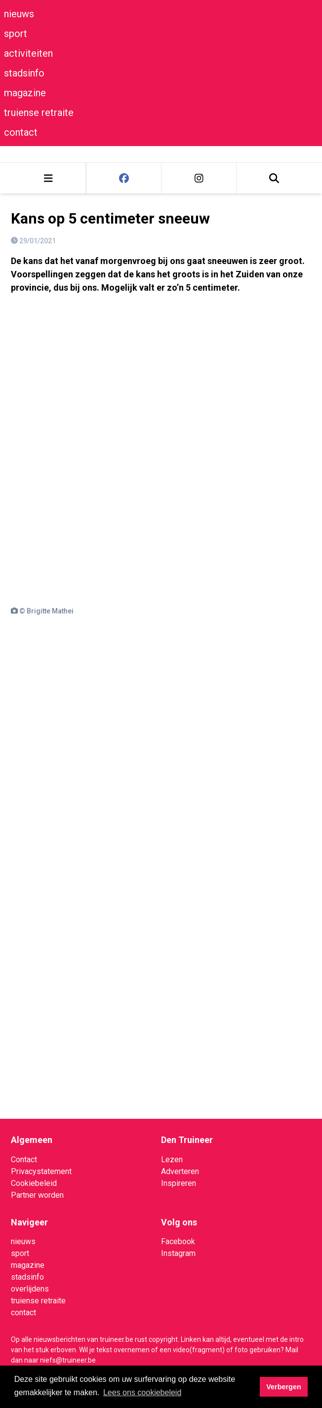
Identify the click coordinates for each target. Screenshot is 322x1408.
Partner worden (37, 1195)
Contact (24, 1159)
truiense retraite (39, 112)
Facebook (178, 1241)
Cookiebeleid (34, 1183)
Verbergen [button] (283, 1387)
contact (21, 132)
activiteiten (28, 53)
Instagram (178, 1253)
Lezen (172, 1159)
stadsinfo (24, 73)
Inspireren (178, 1183)
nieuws (19, 14)
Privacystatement (41, 1171)
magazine (25, 93)
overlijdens (30, 1289)
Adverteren (180, 1171)
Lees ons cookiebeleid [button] (142, 1392)
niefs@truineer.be (68, 1360)
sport (15, 33)
